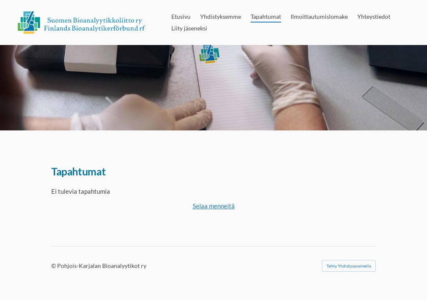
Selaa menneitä (214, 206)
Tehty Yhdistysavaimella (349, 265)
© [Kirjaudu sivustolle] (54, 265)
